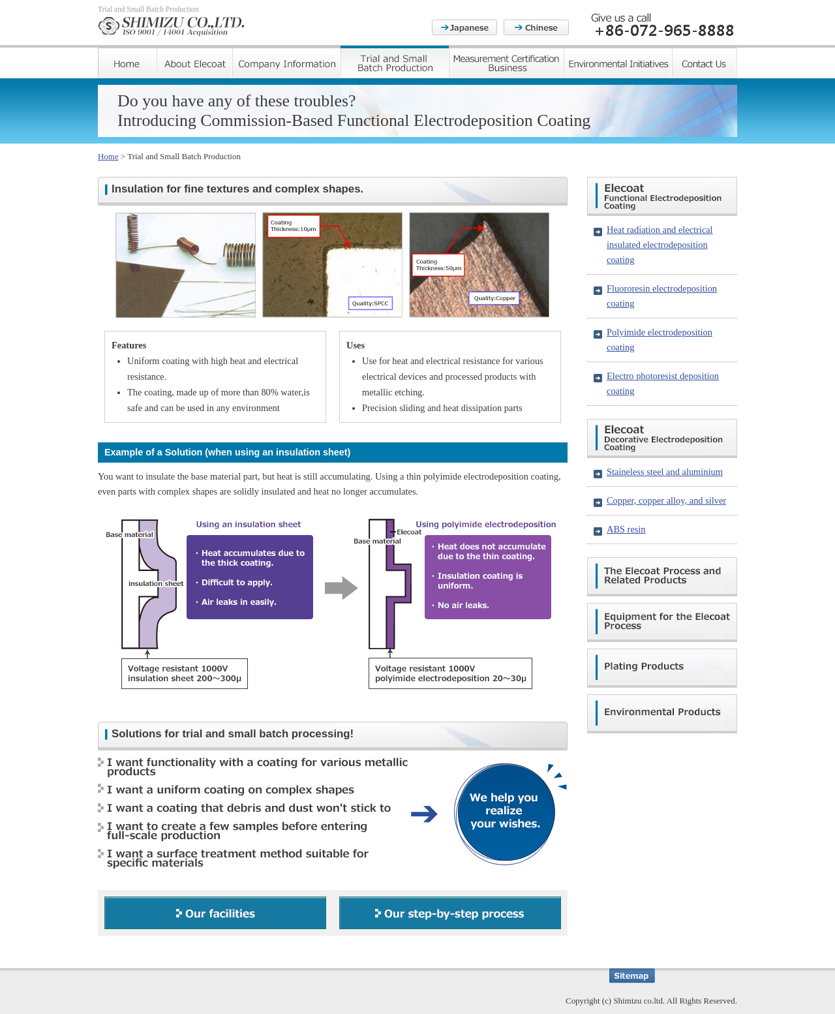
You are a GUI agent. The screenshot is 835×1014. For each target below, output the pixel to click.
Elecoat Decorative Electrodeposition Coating (662, 438)
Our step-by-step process (450, 913)
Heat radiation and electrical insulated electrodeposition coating (660, 244)
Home (127, 62)
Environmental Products (662, 713)
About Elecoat (194, 62)
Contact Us (704, 62)
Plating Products (662, 668)
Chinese (536, 27)
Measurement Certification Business (506, 62)
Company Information (286, 62)
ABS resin (626, 529)
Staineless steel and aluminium (665, 472)
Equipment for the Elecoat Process (662, 622)
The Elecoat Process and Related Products (662, 576)
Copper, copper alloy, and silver (666, 500)
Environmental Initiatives (618, 62)
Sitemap (632, 975)
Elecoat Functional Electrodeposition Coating (662, 196)
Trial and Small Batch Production (395, 62)
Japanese (464, 27)
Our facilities (215, 913)
